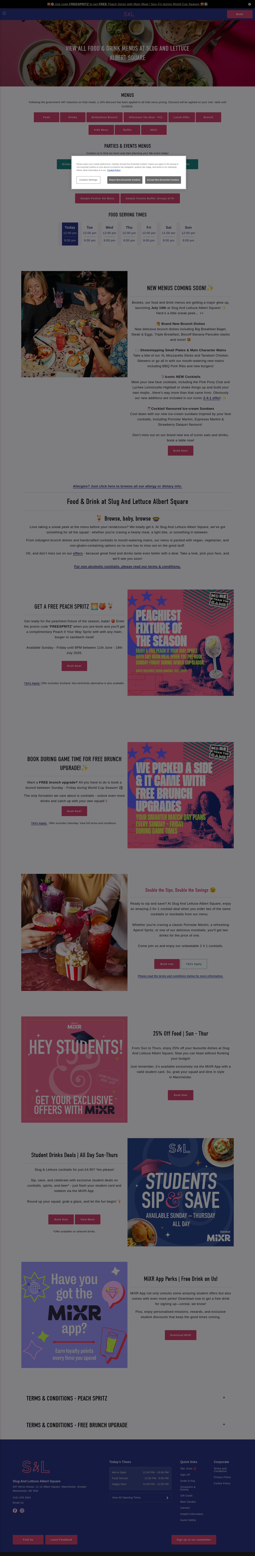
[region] (128, 172)
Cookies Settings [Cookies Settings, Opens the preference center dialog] (88, 180)
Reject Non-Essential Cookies (125, 180)
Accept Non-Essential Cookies (163, 180)
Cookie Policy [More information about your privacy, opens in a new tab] (114, 170)
